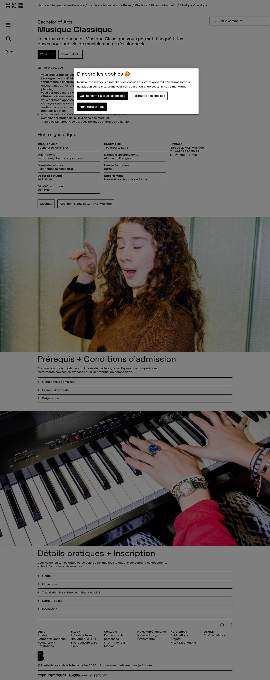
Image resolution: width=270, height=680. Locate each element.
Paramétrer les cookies (148, 95)
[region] (136, 91)
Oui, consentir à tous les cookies (102, 95)
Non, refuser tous (92, 106)
